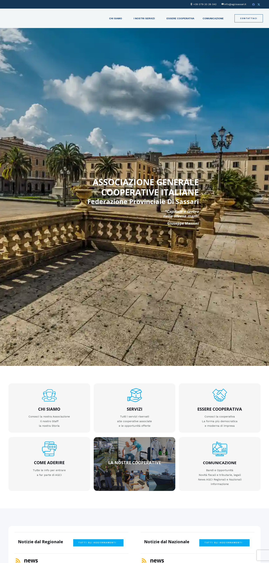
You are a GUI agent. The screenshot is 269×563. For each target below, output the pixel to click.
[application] (123, 18)
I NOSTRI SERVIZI (146, 18)
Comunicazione (215, 18)
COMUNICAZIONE (220, 461)
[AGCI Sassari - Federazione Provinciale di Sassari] (26, 18)
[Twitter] (258, 4)
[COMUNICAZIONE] (220, 448)
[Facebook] (253, 4)
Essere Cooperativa (180, 18)
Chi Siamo (117, 18)
